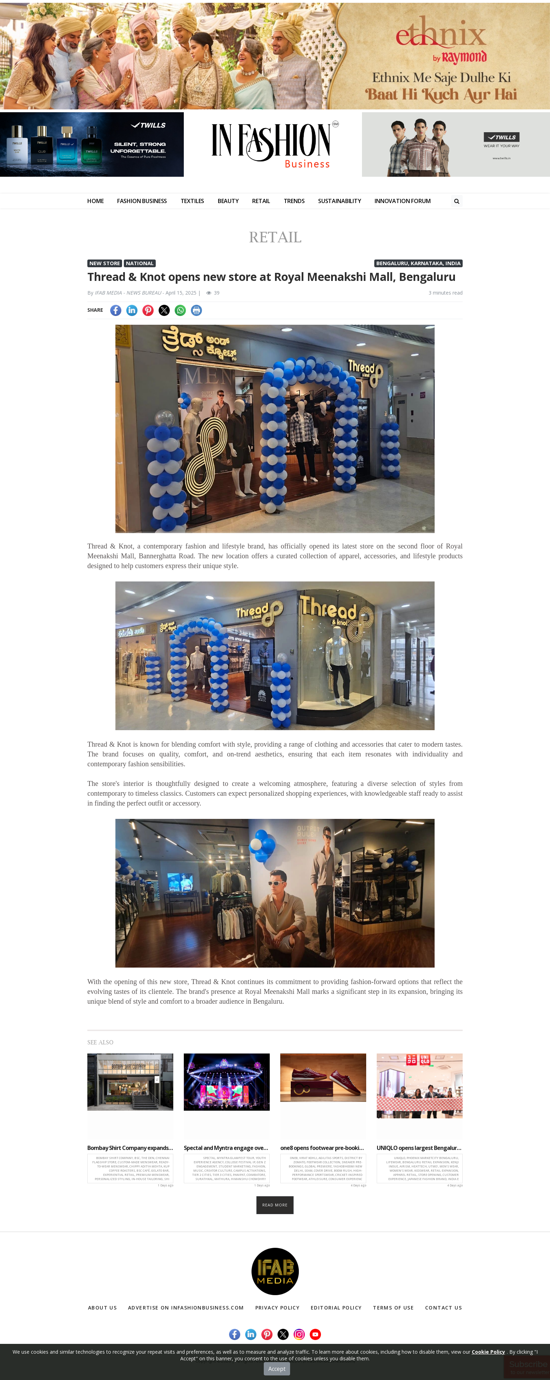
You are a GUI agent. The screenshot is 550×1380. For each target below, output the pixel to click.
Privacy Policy (277, 1307)
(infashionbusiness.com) (329, 1361)
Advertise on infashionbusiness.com (186, 1307)
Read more (275, 1204)
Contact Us (443, 1307)
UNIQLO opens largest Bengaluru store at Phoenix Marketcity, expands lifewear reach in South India (420, 1148)
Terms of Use (393, 1307)
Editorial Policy (336, 1307)
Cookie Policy (488, 1373)
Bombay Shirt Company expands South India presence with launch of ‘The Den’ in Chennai (130, 1148)
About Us (102, 1307)
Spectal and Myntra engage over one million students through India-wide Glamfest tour (227, 1148)
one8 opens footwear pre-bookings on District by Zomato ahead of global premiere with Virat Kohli (323, 1148)
